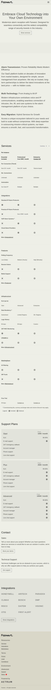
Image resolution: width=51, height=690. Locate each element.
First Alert (24, 612)
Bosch (21, 600)
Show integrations (8, 620)
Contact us (20, 403)
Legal (2, 659)
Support (3, 672)
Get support (6, 570)
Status (4, 674)
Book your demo (8, 551)
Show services (25, 33)
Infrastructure (5, 669)
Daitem (22, 606)
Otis (3, 612)
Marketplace (9, 384)
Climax (5, 600)
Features (8, 283)
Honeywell (7, 594)
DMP (37, 600)
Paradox (40, 594)
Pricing (3, 656)
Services (3, 643)
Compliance (4, 661)
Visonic (39, 606)
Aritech (22, 594)
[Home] (7, 2)
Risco (4, 606)
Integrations (4, 646)
